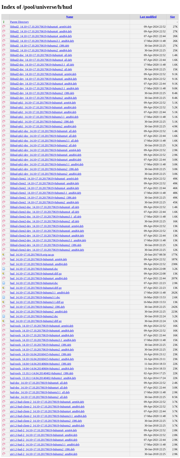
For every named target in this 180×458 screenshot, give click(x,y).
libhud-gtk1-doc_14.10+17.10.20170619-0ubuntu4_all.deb (43, 135)
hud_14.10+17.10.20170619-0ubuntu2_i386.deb (37, 306)
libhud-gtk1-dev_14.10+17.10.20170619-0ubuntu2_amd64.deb (45, 173)
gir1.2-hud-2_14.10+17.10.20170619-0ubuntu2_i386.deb (42, 449)
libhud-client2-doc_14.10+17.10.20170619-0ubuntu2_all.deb (44, 221)
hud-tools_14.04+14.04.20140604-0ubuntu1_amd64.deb (42, 368)
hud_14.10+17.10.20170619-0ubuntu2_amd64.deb (38, 311)
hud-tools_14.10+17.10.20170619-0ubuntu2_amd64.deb (42, 349)
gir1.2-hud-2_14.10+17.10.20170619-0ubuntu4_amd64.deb (43, 439)
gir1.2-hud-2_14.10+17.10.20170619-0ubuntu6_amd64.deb (43, 435)
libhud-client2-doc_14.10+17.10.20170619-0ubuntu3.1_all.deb (45, 216)
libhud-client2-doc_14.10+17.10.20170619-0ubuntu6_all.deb (44, 207)
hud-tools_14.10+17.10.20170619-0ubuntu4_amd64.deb (42, 335)
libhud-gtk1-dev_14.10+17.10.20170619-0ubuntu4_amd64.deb (45, 159)
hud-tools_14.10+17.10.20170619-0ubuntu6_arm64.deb (41, 325)
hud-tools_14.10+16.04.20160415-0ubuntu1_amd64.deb (42, 359)
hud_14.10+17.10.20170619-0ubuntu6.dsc (34, 268)
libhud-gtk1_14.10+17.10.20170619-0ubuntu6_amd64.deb (43, 107)
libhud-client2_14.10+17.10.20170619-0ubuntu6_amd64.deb (44, 183)
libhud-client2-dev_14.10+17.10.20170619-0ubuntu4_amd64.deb (47, 235)
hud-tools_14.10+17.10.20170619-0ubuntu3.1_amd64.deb (43, 340)
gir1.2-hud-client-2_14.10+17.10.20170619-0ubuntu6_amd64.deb (47, 406)
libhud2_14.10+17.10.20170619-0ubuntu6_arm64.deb (40, 26)
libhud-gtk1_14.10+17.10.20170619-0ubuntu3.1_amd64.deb (44, 116)
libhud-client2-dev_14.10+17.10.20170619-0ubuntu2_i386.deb (45, 245)
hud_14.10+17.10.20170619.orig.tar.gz (32, 254)
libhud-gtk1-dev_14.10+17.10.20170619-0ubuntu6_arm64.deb (45, 150)
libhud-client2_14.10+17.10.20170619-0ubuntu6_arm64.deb (44, 178)
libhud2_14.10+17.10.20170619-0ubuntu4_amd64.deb (41, 36)
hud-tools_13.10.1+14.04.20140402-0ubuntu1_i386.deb (41, 373)
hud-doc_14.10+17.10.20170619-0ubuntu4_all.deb (39, 387)
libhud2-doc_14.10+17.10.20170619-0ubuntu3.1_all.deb (42, 64)
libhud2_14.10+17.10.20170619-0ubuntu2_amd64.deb (41, 50)
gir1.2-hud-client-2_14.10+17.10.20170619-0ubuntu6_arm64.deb (47, 401)
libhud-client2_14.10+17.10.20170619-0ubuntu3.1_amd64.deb (45, 192)
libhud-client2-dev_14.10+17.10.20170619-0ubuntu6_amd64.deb (47, 230)
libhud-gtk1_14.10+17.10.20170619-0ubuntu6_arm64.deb (43, 102)
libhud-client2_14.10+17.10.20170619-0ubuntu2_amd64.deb (44, 202)
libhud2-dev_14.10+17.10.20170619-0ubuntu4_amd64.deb (43, 83)
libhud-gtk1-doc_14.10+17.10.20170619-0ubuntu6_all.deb (43, 131)
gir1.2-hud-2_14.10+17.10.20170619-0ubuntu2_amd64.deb (43, 454)
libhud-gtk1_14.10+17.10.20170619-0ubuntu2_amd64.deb (43, 126)
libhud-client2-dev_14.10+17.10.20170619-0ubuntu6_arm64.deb (46, 226)
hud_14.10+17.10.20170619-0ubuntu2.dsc (34, 316)
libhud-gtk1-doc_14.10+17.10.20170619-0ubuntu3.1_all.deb (44, 140)
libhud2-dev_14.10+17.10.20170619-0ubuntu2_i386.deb (42, 93)
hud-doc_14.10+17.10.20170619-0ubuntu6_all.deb (39, 382)
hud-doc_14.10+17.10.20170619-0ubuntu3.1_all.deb (40, 392)
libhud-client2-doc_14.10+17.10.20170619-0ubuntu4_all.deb (44, 211)
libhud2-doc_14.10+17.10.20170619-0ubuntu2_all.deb (41, 69)
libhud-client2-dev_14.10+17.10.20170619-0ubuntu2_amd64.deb (47, 249)
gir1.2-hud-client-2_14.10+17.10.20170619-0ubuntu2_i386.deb (46, 420)
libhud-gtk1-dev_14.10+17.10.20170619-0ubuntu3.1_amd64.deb (46, 164)
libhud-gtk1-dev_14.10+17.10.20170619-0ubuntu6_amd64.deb (45, 154)
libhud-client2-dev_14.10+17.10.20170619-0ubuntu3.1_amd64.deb (48, 240)
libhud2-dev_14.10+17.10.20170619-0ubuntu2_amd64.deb (43, 97)
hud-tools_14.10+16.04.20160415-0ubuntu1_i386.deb (40, 354)
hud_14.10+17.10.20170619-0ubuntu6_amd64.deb (38, 264)
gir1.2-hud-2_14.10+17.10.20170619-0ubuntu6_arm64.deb (43, 430)
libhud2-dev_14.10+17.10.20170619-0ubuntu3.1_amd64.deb (44, 88)
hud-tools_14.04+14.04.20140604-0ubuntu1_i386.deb (40, 363)
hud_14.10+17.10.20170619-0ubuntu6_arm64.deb (38, 259)
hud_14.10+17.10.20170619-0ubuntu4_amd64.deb (38, 278)
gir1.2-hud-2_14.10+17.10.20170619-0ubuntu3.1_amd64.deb (44, 444)
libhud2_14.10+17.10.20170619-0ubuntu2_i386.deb (39, 45)
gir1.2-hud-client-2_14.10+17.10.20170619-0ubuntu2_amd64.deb (47, 425)
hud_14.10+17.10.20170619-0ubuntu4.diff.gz (36, 287)
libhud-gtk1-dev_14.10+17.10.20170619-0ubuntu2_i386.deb (44, 169)
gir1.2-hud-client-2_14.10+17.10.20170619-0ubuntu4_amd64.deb (47, 411)
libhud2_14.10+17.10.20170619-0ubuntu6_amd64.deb (41, 31)
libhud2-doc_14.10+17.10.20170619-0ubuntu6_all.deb (41, 55)
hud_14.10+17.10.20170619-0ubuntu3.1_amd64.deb (39, 292)
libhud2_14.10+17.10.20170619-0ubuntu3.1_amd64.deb (42, 40)
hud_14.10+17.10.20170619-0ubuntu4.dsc (34, 283)
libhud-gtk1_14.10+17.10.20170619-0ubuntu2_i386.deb (42, 121)
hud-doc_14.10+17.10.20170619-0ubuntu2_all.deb (39, 397)
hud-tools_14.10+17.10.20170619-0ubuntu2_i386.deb (40, 344)
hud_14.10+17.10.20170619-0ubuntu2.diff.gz (36, 321)
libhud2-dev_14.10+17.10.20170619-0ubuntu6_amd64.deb (43, 78)
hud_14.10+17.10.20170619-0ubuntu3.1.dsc (35, 297)
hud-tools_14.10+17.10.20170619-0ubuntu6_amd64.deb (42, 330)
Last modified (148, 16)
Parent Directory (19, 21)
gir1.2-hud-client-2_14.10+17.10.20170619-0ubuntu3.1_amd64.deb (48, 416)
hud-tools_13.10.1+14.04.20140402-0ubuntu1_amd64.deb (43, 378)
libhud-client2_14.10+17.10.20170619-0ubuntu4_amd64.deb (44, 188)
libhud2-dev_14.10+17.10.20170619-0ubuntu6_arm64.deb (43, 74)
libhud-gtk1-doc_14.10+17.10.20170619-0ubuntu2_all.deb (43, 145)
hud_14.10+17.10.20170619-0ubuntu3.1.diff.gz (37, 302)
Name (69, 16)
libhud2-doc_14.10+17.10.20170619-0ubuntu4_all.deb (41, 59)
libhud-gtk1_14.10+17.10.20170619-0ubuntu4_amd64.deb (43, 112)
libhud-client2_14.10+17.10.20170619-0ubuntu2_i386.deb (43, 197)
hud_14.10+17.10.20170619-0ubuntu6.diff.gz (36, 273)
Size (172, 16)
